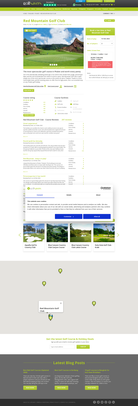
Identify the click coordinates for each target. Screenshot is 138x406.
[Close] (61, 303)
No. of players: (92, 44)
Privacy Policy (54, 402)
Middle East (66, 9)
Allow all (97, 216)
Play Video (31, 30)
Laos (45, 9)
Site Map (32, 402)
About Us (26, 402)
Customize (69, 216)
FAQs (80, 1)
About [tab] (98, 195)
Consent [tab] (40, 195)
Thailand (105, 9)
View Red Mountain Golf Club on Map (34, 86)
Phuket (37, 13)
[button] (44, 283)
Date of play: (92, 39)
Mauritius (58, 9)
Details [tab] (69, 195)
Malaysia (51, 9)
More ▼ (25, 136)
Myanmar (74, 9)
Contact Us (109, 1)
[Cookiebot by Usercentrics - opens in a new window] (102, 188)
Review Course (29, 115)
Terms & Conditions (43, 402)
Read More (28, 90)
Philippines (82, 9)
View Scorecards (70, 86)
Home (25, 13)
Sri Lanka (98, 9)
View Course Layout (55, 86)
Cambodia (27, 9)
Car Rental (72, 402)
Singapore (90, 9)
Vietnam (112, 9)
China (33, 9)
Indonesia (39, 9)
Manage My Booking (94, 1)
